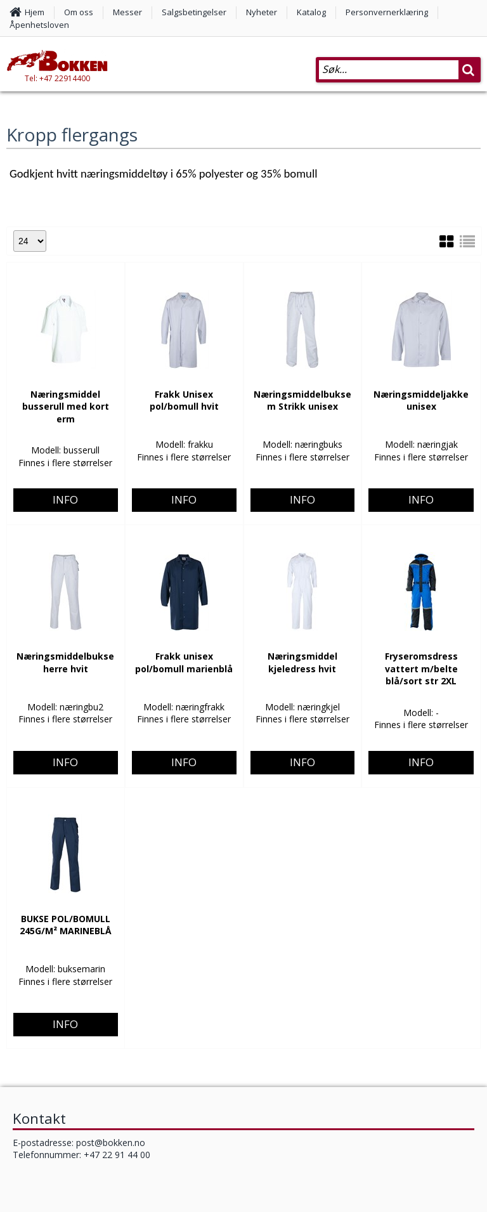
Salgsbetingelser (194, 12)
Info (65, 450)
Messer (127, 12)
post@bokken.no (110, 1143)
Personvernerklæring (387, 12)
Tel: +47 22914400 (57, 79)
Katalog (311, 12)
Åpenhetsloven (39, 24)
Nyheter (261, 12)
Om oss (78, 12)
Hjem (34, 12)
